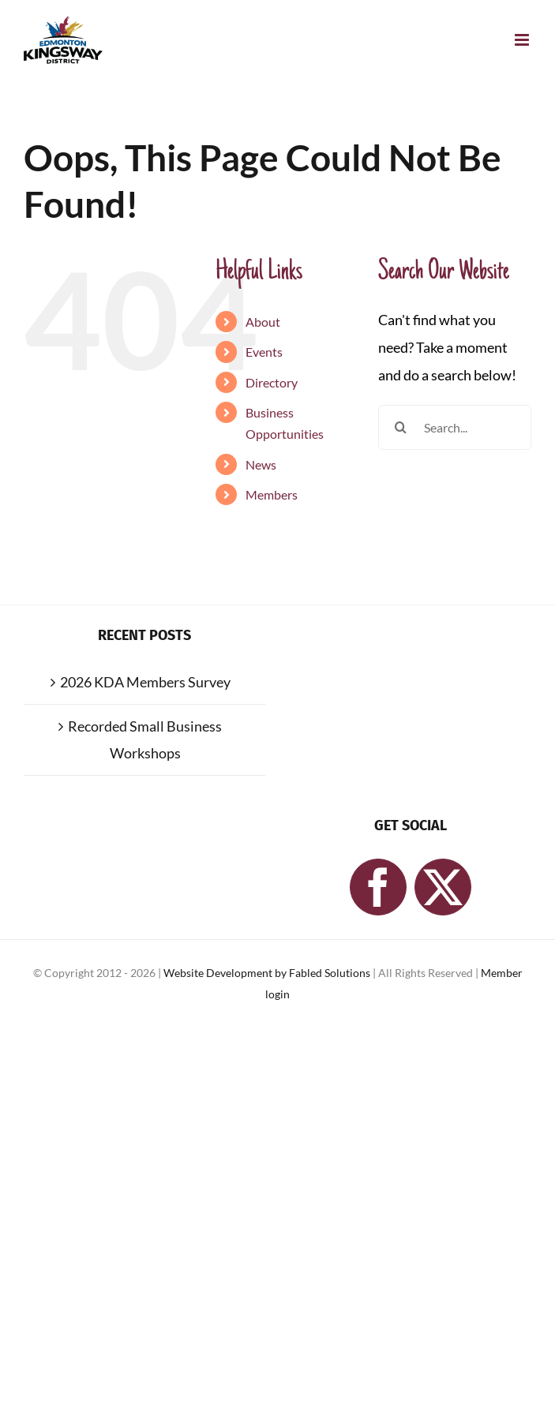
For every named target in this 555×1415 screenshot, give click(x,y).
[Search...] (454, 427)
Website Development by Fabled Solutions (268, 972)
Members (272, 494)
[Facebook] (378, 887)
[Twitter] (442, 887)
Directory (272, 382)
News (261, 464)
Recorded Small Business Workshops (145, 739)
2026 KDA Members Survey (145, 682)
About (263, 321)
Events (264, 351)
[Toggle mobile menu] (523, 40)
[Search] (400, 427)
